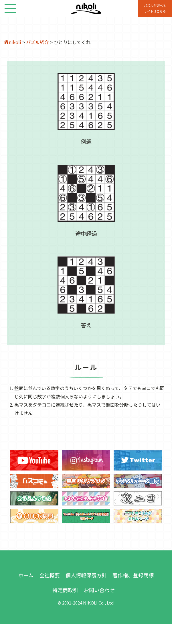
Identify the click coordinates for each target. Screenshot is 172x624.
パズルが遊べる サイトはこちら (155, 8)
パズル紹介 (37, 42)
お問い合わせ (99, 590)
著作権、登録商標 (133, 575)
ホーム (25, 575)
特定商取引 (65, 590)
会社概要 (49, 575)
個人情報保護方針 (86, 575)
